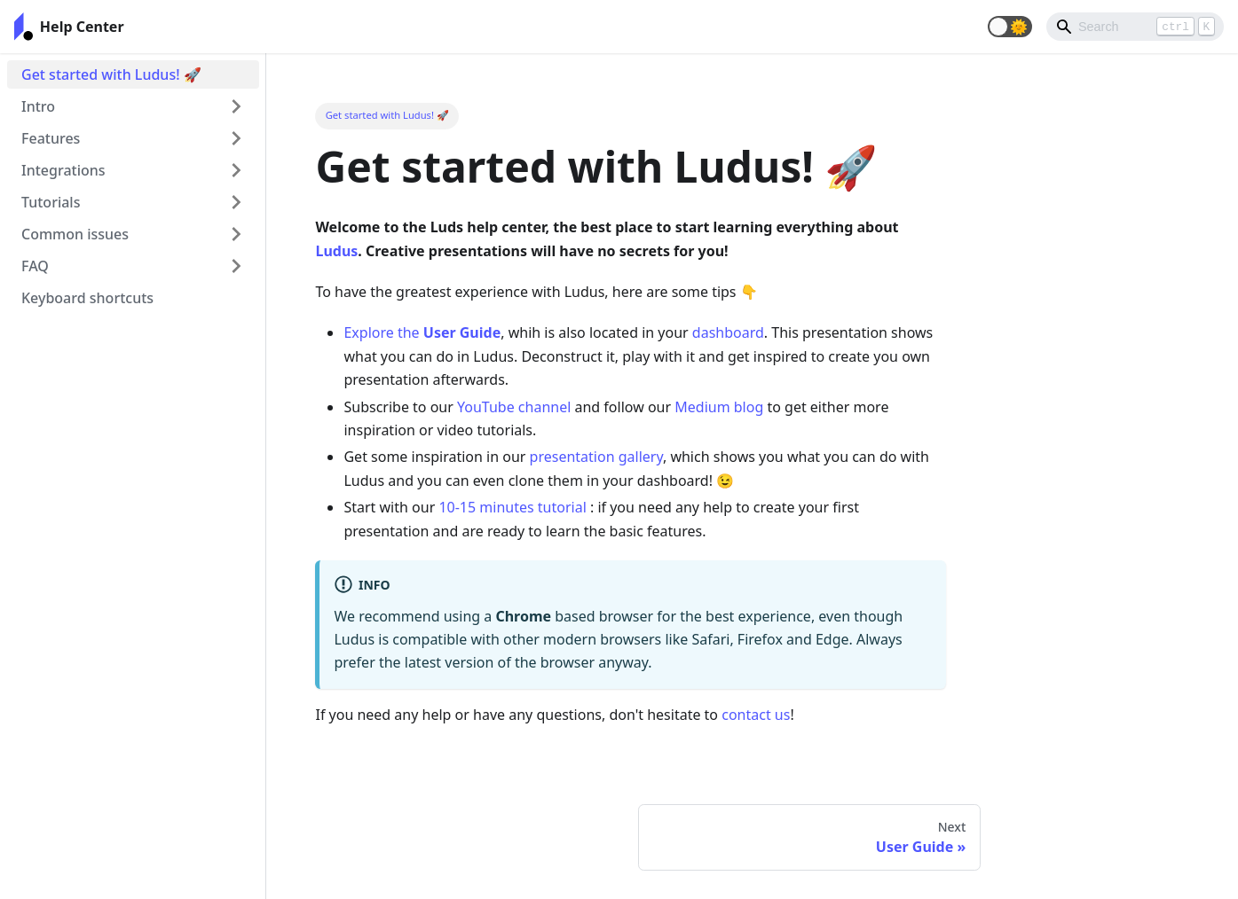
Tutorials (50, 202)
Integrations (63, 170)
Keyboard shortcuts (87, 298)
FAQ (35, 266)
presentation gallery (596, 456)
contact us (756, 714)
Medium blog (718, 407)
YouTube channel (514, 407)
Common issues (75, 234)
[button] (1010, 26)
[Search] (1135, 26)
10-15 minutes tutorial (512, 507)
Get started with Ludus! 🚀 (111, 74)
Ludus (336, 251)
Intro (38, 106)
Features (50, 138)
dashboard (728, 332)
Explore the (422, 332)
